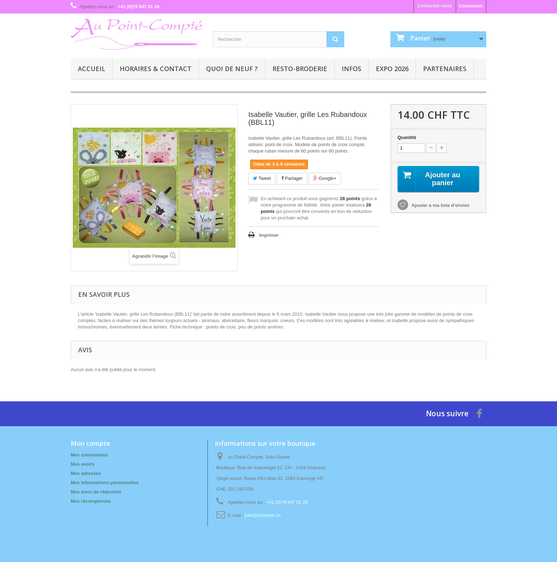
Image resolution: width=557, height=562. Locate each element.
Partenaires (444, 68)
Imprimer (269, 235)
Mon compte (90, 443)
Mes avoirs (82, 464)
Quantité (407, 137)
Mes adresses (86, 473)
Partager (292, 178)
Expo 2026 (392, 68)
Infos (351, 68)
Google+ (324, 178)
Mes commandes (89, 454)
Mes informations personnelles (105, 482)
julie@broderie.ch (263, 515)
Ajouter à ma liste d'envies (440, 205)
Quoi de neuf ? (232, 68)
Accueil (91, 68)
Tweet (262, 178)
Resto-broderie (299, 68)
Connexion (471, 6)
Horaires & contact (155, 68)
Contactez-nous (434, 6)
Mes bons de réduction (96, 491)
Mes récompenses (91, 501)
